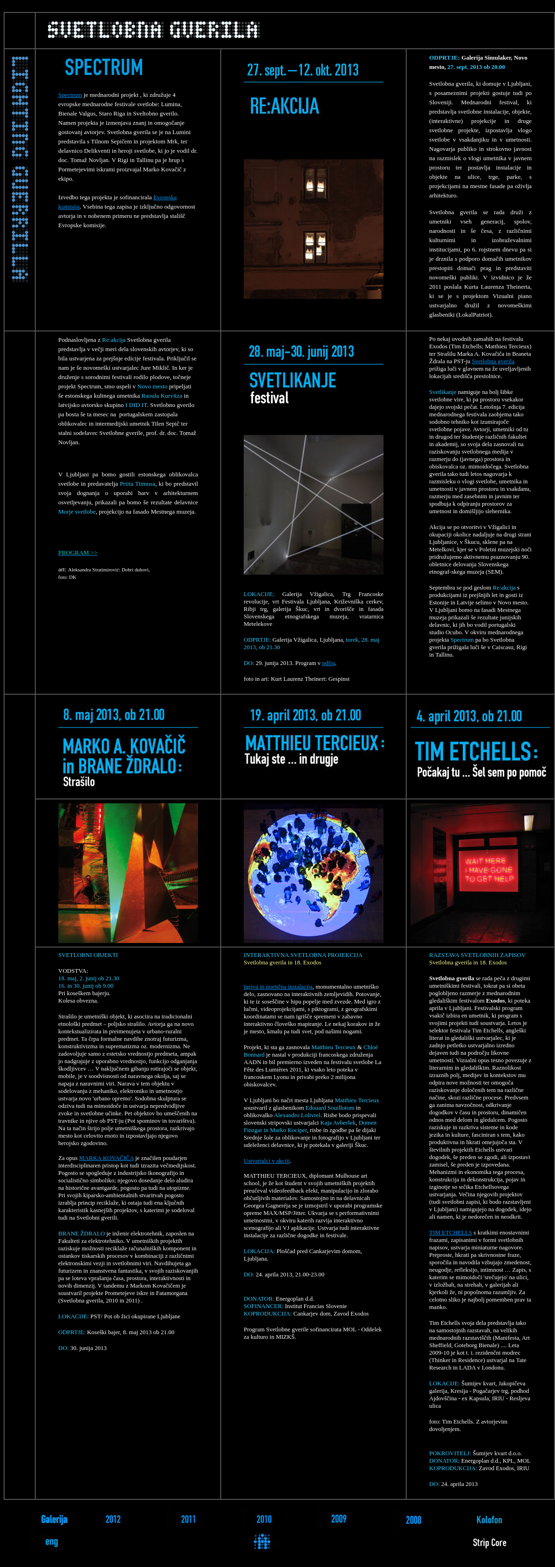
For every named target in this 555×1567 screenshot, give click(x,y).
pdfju (328, 662)
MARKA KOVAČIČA (106, 1157)
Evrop (161, 197)
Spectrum (70, 94)
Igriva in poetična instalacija (278, 986)
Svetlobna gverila (493, 361)
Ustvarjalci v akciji (267, 1160)
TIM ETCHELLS (450, 1232)
